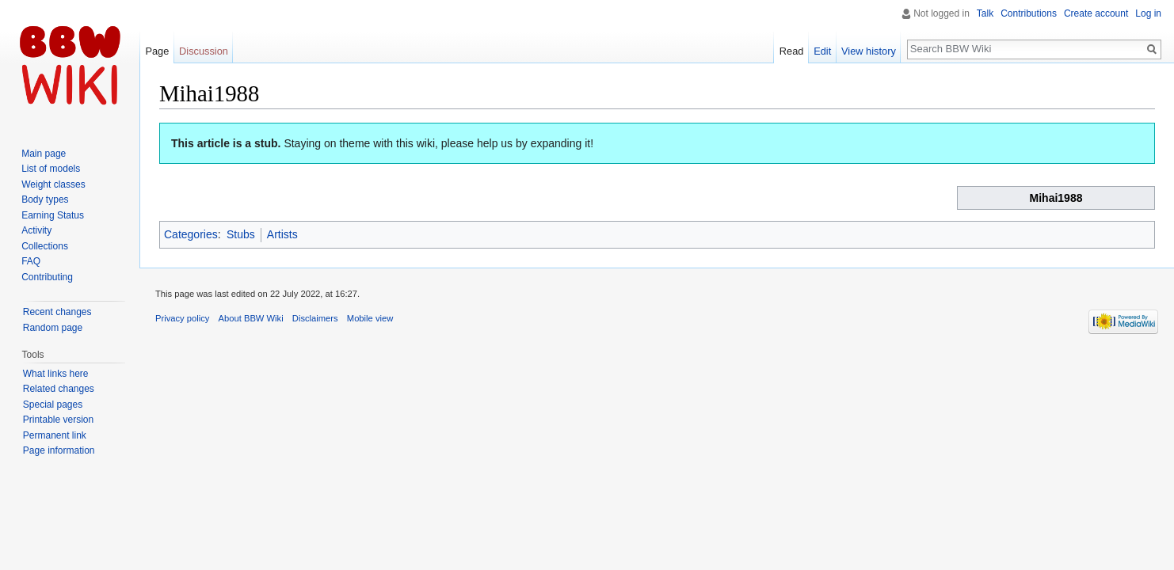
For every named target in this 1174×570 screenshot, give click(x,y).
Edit (822, 51)
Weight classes (53, 184)
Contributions (1029, 13)
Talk (985, 13)
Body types (44, 199)
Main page (43, 153)
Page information (59, 450)
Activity (36, 230)
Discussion (203, 51)
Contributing (47, 277)
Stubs (241, 234)
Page (157, 51)
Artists (282, 234)
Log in (1148, 13)
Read (791, 51)
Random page (52, 327)
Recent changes (57, 311)
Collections (44, 246)
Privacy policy (182, 318)
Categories (191, 234)
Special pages (52, 404)
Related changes (58, 388)
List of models (50, 168)
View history (868, 51)
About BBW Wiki (251, 318)
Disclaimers (315, 318)
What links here (56, 373)
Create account (1096, 13)
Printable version (58, 419)
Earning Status (52, 215)
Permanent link (54, 435)
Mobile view (370, 318)
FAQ (30, 261)
